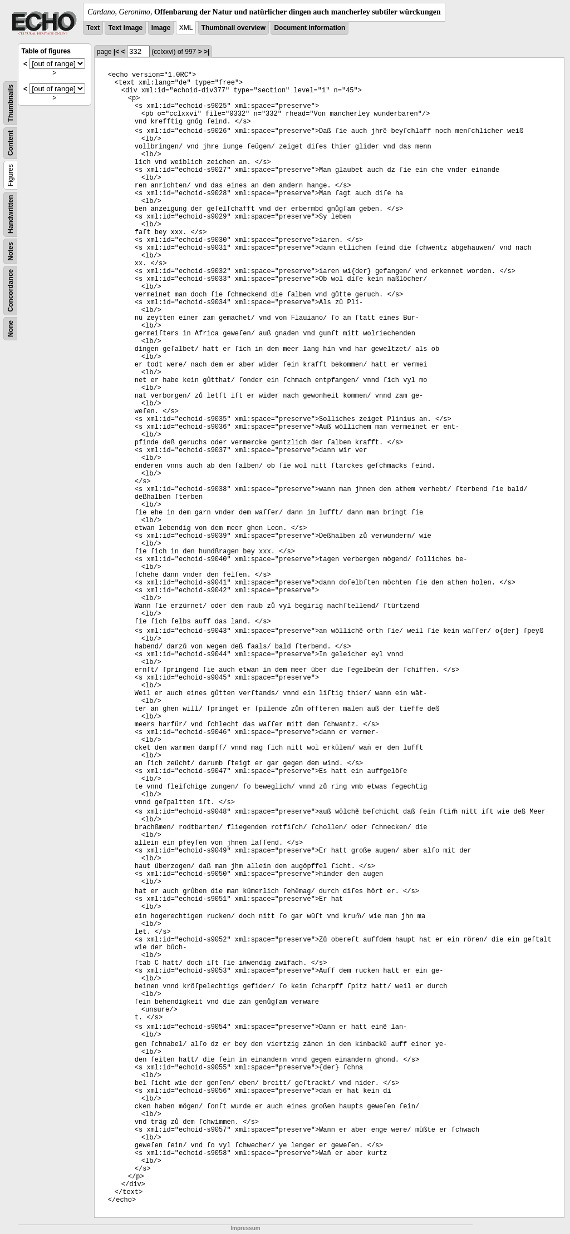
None (10, 328)
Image (161, 28)
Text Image (125, 28)
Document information (309, 28)
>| (206, 52)
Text (93, 28)
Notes (10, 251)
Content (10, 143)
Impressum (245, 1228)
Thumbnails (10, 103)
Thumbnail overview (234, 28)
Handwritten (10, 214)
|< (116, 52)
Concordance (10, 290)
